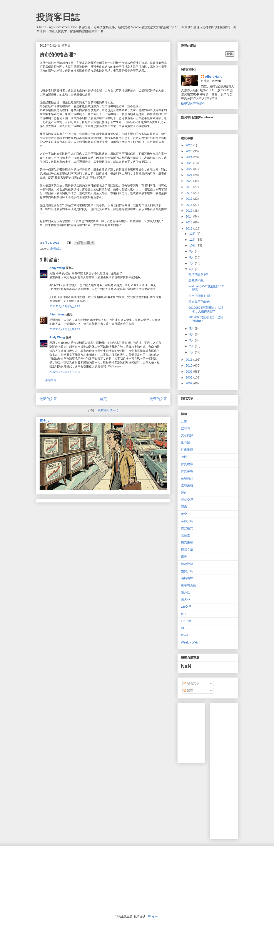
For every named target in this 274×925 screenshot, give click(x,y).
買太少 (44, 421)
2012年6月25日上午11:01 (65, 372)
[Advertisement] (244, 770)
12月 (192, 233)
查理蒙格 (187, 485)
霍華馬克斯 (188, 585)
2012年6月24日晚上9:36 (64, 306)
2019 (189, 187)
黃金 (184, 514)
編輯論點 (55, 248)
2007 (189, 383)
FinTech (186, 621)
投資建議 (187, 464)
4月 (192, 334)
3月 (192, 340)
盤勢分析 (187, 571)
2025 (189, 151)
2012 (189, 228)
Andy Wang (57, 268)
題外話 (185, 592)
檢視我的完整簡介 (193, 103)
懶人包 (185, 599)
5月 (192, 328)
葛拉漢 (185, 535)
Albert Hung (57, 314)
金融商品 (187, 478)
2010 (189, 365)
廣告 (184, 556)
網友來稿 (187, 542)
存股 (184, 457)
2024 (189, 157)
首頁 (103, 399)
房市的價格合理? (200, 296)
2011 (189, 359)
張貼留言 (50, 380)
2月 (192, 346)
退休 (184, 492)
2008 (189, 377)
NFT (184, 628)
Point (184, 635)
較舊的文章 (158, 399)
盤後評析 (187, 564)
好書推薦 (187, 449)
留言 (188, 690)
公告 (184, 421)
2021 (189, 175)
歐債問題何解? (199, 274)
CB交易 (186, 606)
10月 (192, 245)
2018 (189, 192)
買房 (184, 506)
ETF (184, 613)
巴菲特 (185, 428)
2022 (189, 169)
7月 (192, 263)
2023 (189, 163)
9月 (192, 251)
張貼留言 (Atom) (108, 410)
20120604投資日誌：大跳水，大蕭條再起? (206, 309)
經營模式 (187, 528)
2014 (189, 216)
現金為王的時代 (199, 301)
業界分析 (187, 521)
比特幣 (185, 442)
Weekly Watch (190, 642)
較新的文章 (48, 399)
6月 (192, 269)
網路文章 (187, 549)
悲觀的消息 (196, 280)
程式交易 (187, 499)
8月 (192, 257)
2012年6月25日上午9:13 (64, 329)
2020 (189, 181)
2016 (189, 204)
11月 (192, 239)
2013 (189, 222)
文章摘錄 (187, 435)
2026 (189, 145)
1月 (192, 352)
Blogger (153, 916)
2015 (189, 210)
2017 (189, 198)
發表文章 (191, 683)
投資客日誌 (58, 17)
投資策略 (187, 471)
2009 (189, 371)
